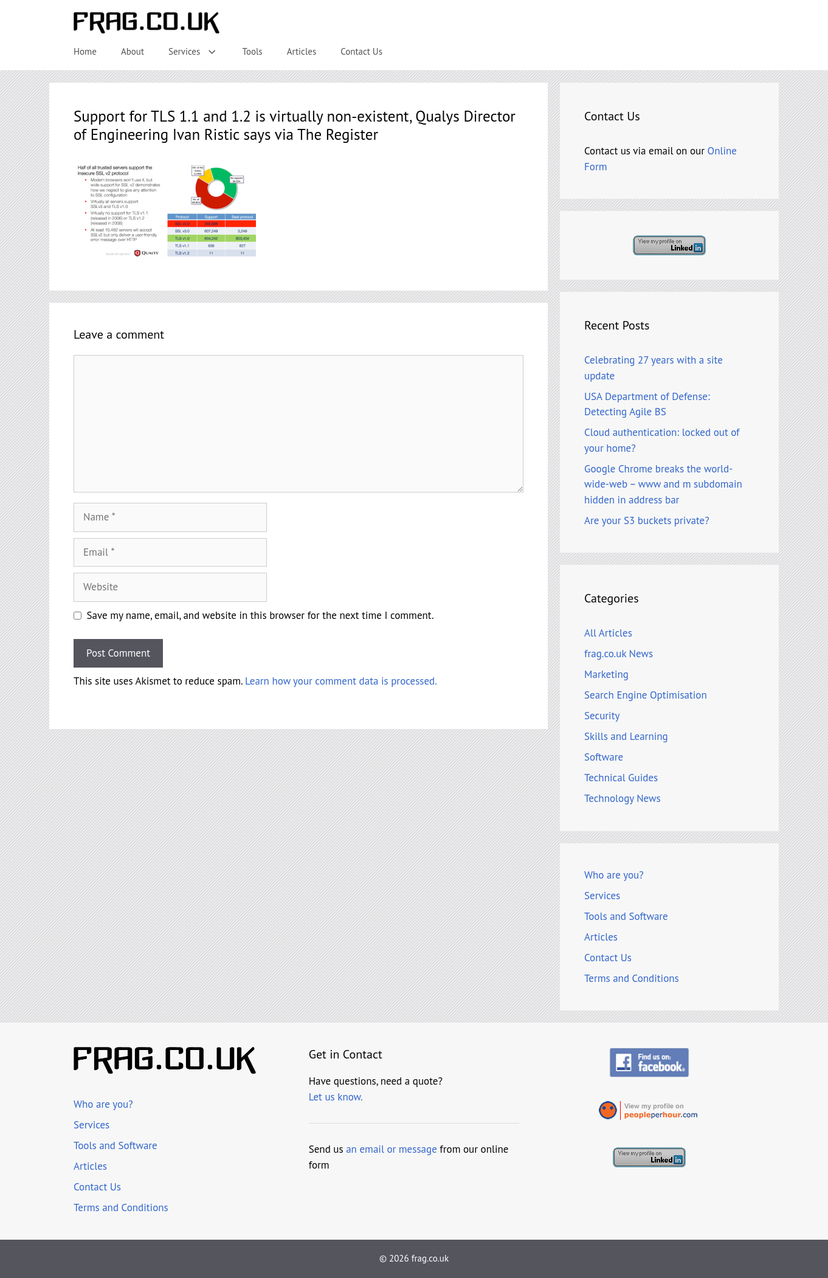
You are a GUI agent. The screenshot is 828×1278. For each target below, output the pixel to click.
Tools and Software (626, 916)
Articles (302, 51)
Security (601, 715)
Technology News (622, 798)
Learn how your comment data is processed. (341, 681)
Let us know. (336, 1097)
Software (603, 757)
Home (85, 51)
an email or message (391, 1149)
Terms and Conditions (631, 978)
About (132, 51)
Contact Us (361, 51)
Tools (253, 51)
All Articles (608, 633)
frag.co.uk (430, 1258)
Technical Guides (621, 777)
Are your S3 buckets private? (646, 520)
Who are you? (614, 875)
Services (199, 51)
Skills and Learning (626, 736)
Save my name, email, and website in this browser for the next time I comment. (260, 615)
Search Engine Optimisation (645, 695)
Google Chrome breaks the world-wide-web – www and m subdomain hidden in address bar (663, 484)
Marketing (606, 674)
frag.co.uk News (618, 653)
